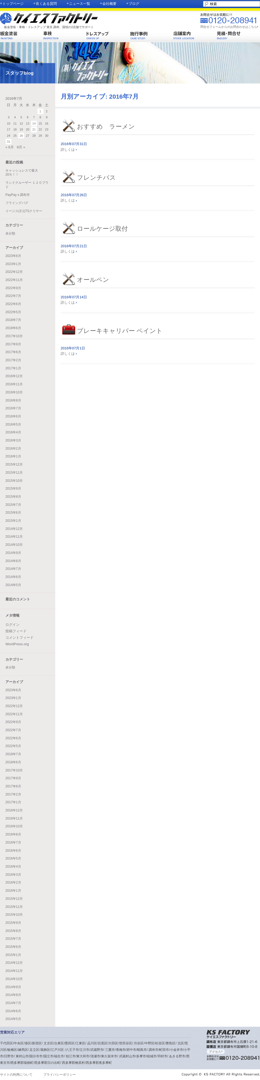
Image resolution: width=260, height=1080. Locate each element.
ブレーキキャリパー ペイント (119, 330)
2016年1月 (13, 456)
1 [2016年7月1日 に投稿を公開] (40, 111)
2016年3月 (13, 440)
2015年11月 (14, 472)
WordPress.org (17, 644)
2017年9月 (13, 344)
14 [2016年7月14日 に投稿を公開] (33, 123)
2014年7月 (13, 569)
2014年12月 (14, 529)
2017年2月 (13, 360)
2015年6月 (13, 512)
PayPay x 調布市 (17, 195)
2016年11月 (14, 384)
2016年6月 (13, 416)
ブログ (134, 4)
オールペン (93, 279)
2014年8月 (13, 561)
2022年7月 (13, 296)
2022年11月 (14, 280)
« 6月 (9, 147)
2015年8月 (13, 497)
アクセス (215, 1051)
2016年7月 (13, 408)
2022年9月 (13, 288)
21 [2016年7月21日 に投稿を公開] (33, 129)
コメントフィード (19, 638)
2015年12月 (14, 464)
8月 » (21, 147)
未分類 (10, 233)
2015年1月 (13, 521)
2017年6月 (13, 352)
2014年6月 (13, 577)
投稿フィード (16, 631)
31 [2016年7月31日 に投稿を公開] (8, 141)
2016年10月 (14, 392)
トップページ (13, 4)
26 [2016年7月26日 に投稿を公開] (21, 135)
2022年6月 (13, 304)
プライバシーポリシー (59, 1074)
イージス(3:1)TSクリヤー (23, 211)
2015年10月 (14, 481)
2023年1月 (13, 264)
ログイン (12, 625)
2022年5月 (13, 312)
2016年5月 (13, 424)
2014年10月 (14, 545)
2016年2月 (13, 448)
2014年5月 (13, 585)
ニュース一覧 (79, 4)
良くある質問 (46, 4)
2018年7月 (13, 320)
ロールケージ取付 (102, 228)
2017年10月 (14, 336)
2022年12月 (14, 272)
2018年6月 (13, 328)
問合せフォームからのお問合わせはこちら (228, 26)
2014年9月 (13, 553)
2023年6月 (13, 256)
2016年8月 (13, 400)
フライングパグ (16, 203)
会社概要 (109, 4)
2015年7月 (13, 505)
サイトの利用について (16, 1074)
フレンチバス (96, 177)
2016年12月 (14, 376)
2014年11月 (14, 537)
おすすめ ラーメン (106, 126)
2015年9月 (13, 488)
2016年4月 (13, 432)
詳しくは (69, 150)
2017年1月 (13, 368)
